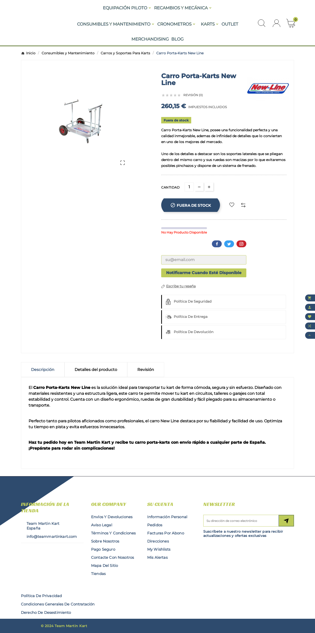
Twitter (229, 243)
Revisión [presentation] (145, 369)
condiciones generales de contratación (58, 604)
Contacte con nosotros (112, 557)
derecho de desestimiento (46, 612)
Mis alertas (157, 557)
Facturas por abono (165, 533)
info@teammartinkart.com (52, 536)
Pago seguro (103, 549)
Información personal (167, 517)
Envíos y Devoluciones (111, 517)
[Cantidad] (189, 186)
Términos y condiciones (113, 533)
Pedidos (154, 525)
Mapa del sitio (104, 565)
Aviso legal (101, 525)
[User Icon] (276, 23)
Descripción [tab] (42, 369)
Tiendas (98, 573)
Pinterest (241, 243)
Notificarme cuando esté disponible (203, 272)
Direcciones (158, 541)
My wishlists (158, 549)
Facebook (217, 243)
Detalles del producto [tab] (96, 369)
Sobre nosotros (105, 541)
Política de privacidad (41, 595)
